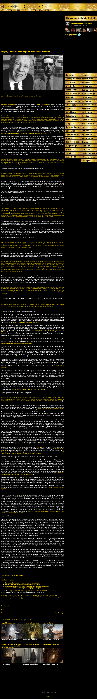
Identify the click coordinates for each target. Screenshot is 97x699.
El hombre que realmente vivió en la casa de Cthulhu (28, 389)
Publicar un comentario (8, 610)
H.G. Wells (38, 447)
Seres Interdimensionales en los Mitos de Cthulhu (16, 343)
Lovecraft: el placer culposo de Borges (51, 409)
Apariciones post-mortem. (10, 623)
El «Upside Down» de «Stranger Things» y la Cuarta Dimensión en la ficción (32, 132)
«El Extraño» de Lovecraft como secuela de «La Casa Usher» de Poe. (27, 586)
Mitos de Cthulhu (36, 597)
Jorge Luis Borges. (18, 575)
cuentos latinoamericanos (46, 595)
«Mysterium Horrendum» (51, 644)
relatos (45, 597)
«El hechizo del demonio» (31, 644)
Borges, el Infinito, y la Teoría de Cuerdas (26, 322)
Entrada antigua (59, 613)
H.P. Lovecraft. (5, 575)
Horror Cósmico (13, 597)
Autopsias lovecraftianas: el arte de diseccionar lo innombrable (32, 473)
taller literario (22, 598)
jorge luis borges (24, 597)
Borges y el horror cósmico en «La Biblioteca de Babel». (22, 584)
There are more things (8, 104)
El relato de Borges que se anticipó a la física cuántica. (22, 583)
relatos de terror (53, 597)
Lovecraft (23, 348)
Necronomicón (5, 508)
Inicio (34, 613)
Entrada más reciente (7, 613)
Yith (22, 495)
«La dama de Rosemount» (31, 623)
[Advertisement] (18, 31)
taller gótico (13, 598)
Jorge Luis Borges (43, 104)
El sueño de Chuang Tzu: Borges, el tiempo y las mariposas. (24, 588)
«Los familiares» (48, 623)
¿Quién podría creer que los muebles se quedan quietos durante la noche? (11, 646)
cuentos (34, 595)
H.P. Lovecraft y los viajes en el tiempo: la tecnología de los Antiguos (32, 452)
